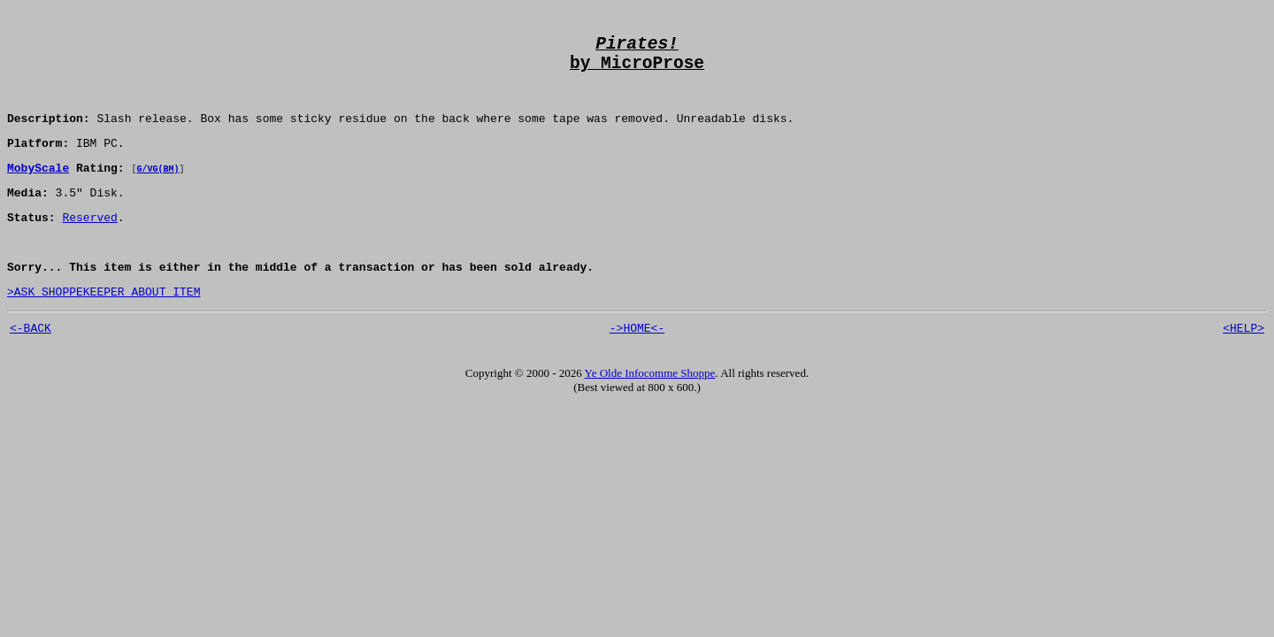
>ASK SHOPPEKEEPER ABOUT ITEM (103, 326)
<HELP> (1243, 365)
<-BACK (30, 365)
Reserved (89, 244)
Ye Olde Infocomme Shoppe (650, 411)
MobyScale (38, 189)
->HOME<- (637, 365)
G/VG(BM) (157, 190)
